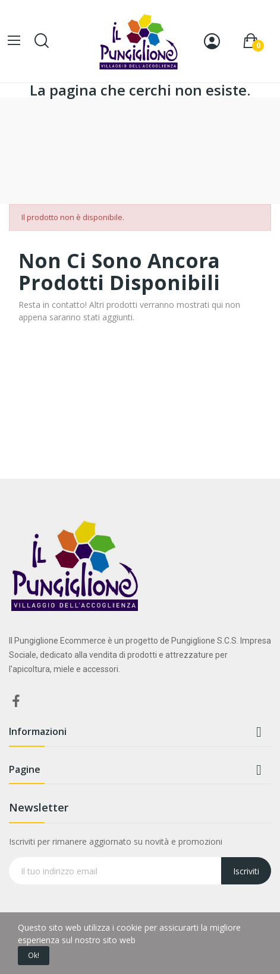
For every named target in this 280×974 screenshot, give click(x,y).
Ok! (33, 955)
